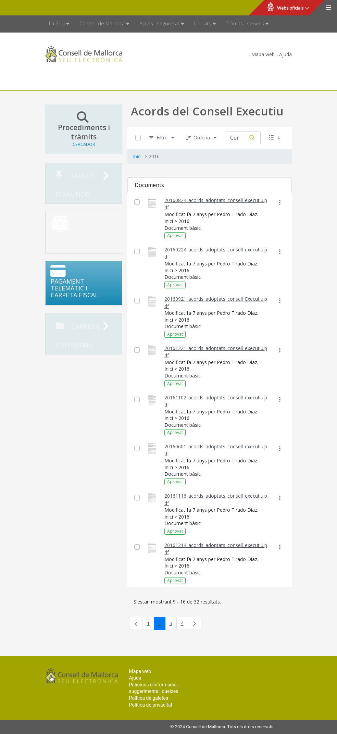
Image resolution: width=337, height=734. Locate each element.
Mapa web (263, 54)
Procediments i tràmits (84, 129)
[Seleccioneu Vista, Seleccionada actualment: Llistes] (275, 138)
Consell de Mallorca (28, 7)
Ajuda (285, 54)
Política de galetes (148, 698)
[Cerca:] (235, 137)
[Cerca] (252, 137)
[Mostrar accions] (279, 202)
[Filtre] (162, 138)
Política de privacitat (151, 705)
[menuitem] (59, 24)
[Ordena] (201, 138)
